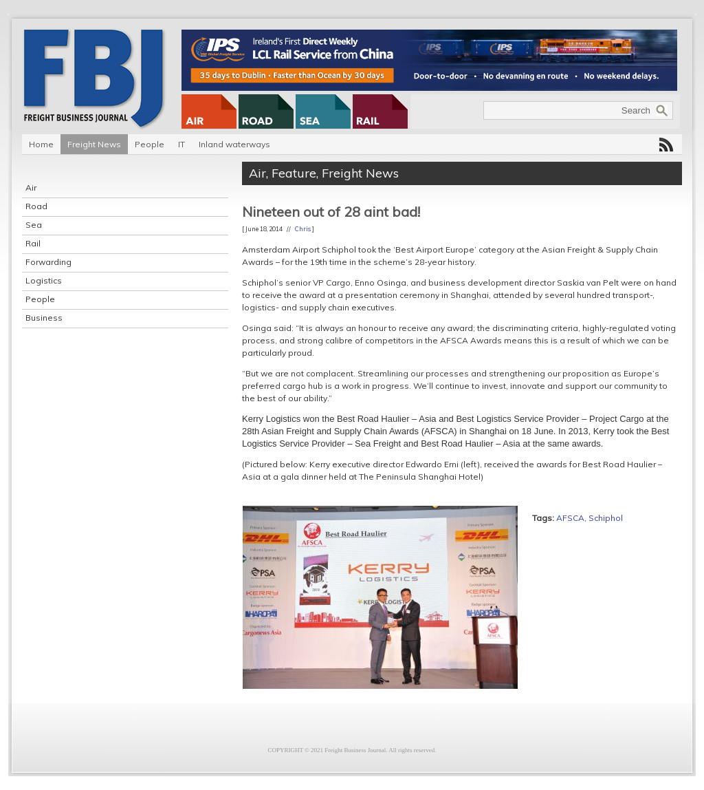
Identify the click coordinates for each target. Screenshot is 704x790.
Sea (33, 225)
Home (41, 144)
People (149, 144)
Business (44, 317)
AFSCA (570, 518)
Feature (294, 173)
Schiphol (605, 518)
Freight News (94, 144)
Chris (303, 229)
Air (30, 187)
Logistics (43, 280)
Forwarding (48, 262)
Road (36, 206)
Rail (33, 243)
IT (181, 144)
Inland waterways (234, 144)
